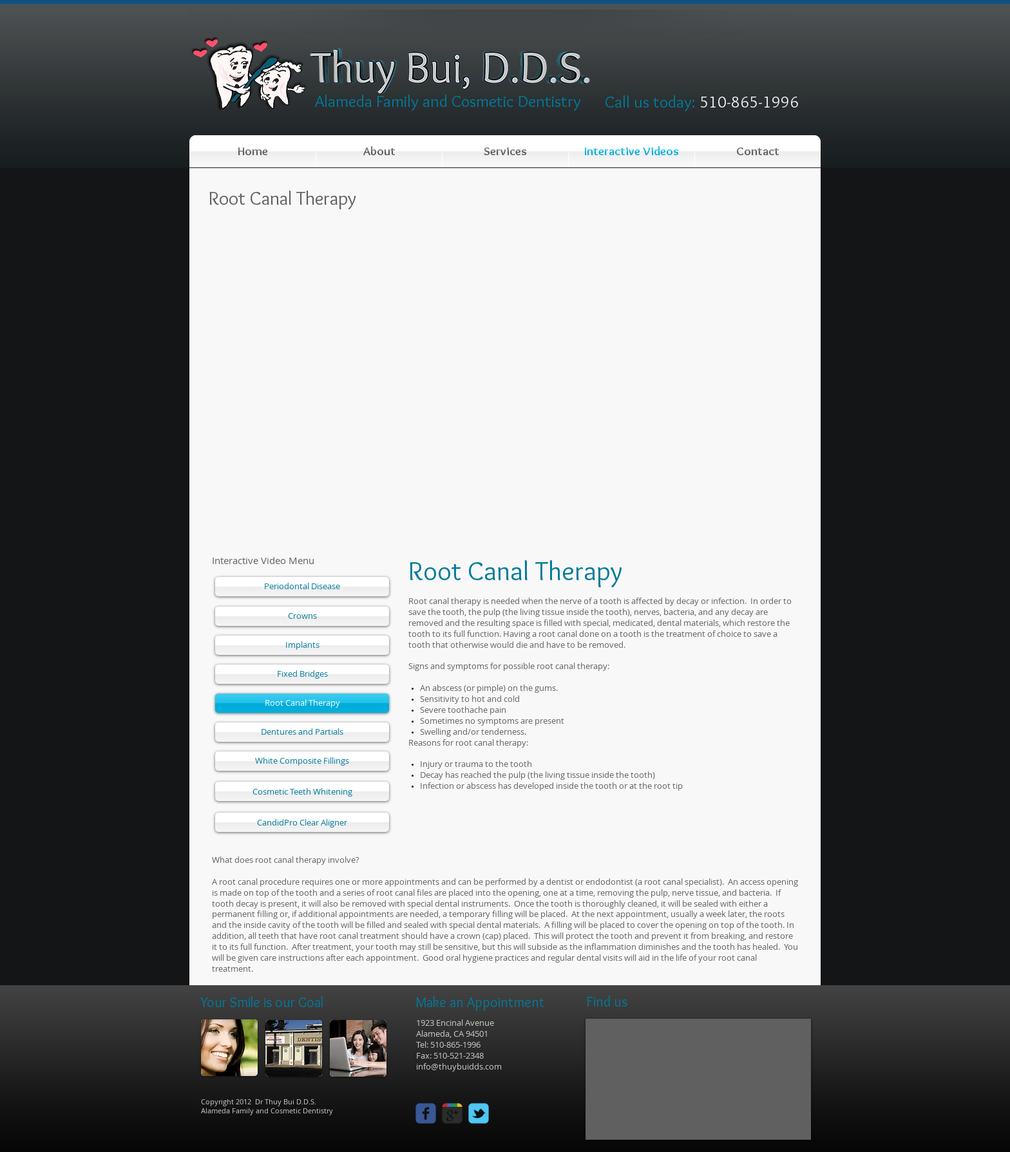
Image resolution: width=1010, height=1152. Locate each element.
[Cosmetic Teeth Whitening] (302, 791)
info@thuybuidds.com (459, 1066)
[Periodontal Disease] (302, 586)
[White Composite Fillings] (302, 761)
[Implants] (302, 645)
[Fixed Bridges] (302, 674)
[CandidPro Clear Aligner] (302, 822)
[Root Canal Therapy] (302, 703)
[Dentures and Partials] (302, 732)
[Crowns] (302, 616)
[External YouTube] (505, 380)
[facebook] (425, 1113)
